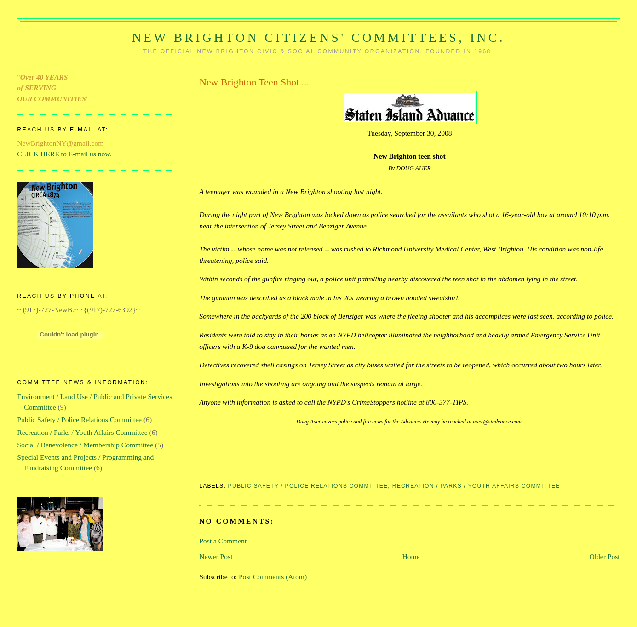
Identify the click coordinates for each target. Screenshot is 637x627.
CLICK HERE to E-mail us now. (64, 154)
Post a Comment (223, 541)
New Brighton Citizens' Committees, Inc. (318, 38)
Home (410, 556)
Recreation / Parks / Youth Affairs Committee (476, 486)
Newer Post (215, 556)
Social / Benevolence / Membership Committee (85, 445)
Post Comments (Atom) (273, 577)
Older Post (604, 556)
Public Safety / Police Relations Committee (308, 486)
